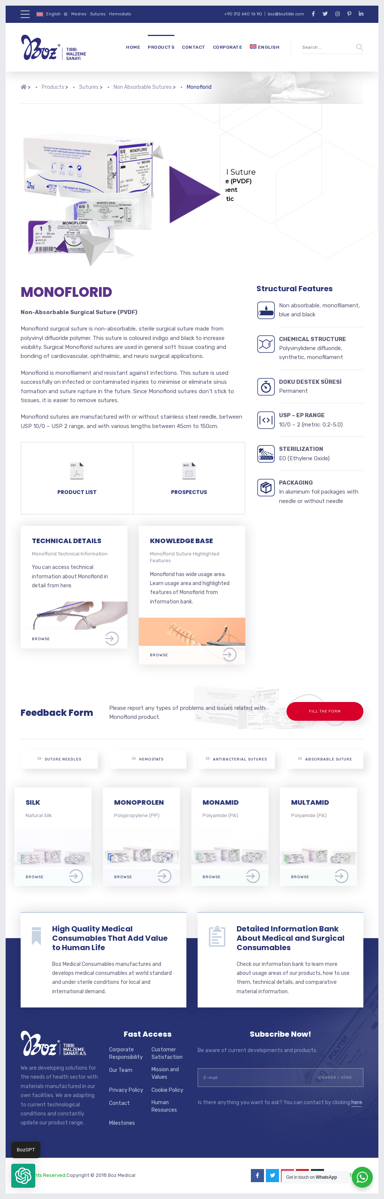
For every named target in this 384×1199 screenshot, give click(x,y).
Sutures (97, 14)
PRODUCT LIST (77, 492)
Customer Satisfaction (167, 1053)
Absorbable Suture (325, 759)
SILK (39, 802)
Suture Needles (59, 759)
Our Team (120, 1070)
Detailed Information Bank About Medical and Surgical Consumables (291, 938)
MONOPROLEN (145, 802)
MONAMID (227, 802)
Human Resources (164, 1106)
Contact (194, 47)
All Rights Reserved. (43, 1175)
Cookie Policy (167, 1090)
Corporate (228, 47)
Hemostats (120, 14)
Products (161, 47)
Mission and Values (165, 1073)
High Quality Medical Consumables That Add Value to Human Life (110, 938)
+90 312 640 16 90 (243, 14)
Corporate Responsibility (126, 1053)
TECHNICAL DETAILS (66, 540)
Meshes (78, 14)
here (356, 1102)
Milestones (122, 1123)
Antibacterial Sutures (236, 759)
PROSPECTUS (189, 492)
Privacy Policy (126, 1090)
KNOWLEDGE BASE (181, 540)
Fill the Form (325, 711)
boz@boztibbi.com (286, 14)
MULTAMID (316, 802)
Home (133, 47)
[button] (23, 1176)
